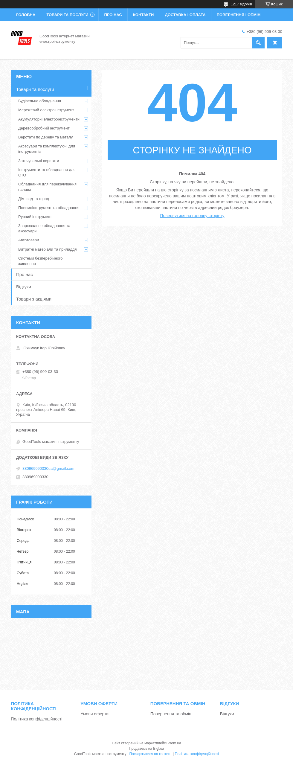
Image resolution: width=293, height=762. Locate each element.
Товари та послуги (67, 15)
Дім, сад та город (33, 198)
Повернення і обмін (239, 15)
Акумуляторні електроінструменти (49, 119)
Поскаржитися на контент (150, 754)
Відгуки (23, 286)
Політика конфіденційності (36, 719)
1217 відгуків (241, 4)
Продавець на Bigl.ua (146, 748)
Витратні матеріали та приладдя (47, 249)
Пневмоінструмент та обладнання (49, 207)
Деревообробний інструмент (44, 128)
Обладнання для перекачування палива (47, 187)
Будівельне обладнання (39, 101)
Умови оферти (95, 713)
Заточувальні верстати (38, 161)
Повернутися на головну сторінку (192, 215)
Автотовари (28, 240)
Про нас (113, 15)
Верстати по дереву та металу (45, 137)
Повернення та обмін (170, 713)
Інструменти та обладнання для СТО (47, 172)
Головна (25, 15)
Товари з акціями (33, 298)
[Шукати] (258, 42)
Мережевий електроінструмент (46, 110)
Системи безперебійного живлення (40, 261)
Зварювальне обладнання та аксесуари (44, 228)
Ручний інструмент (35, 216)
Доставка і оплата (185, 15)
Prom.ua (174, 743)
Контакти (143, 15)
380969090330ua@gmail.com (48, 468)
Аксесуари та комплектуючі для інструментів (46, 149)
